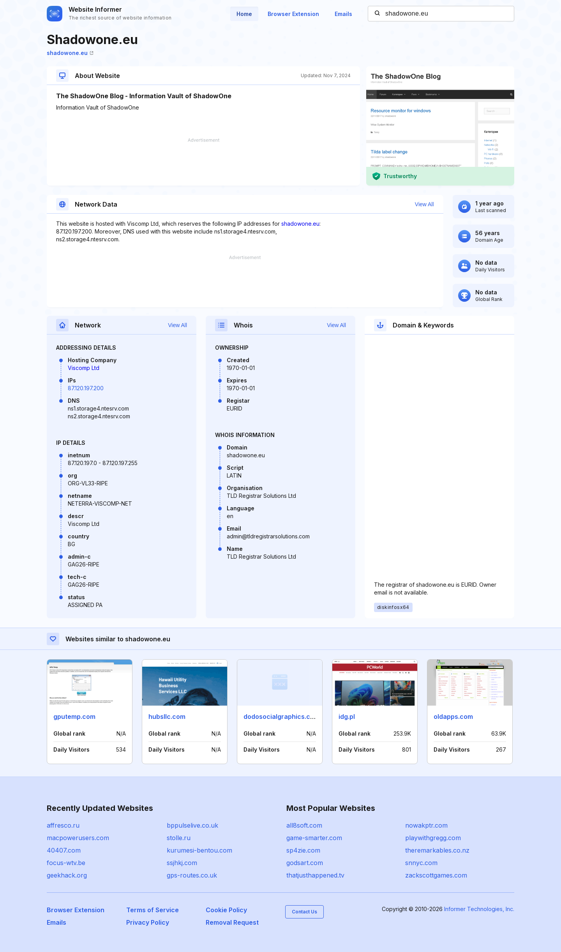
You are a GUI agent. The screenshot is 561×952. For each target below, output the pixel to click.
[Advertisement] (203, 161)
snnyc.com (421, 863)
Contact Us (304, 912)
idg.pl (347, 716)
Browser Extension (293, 14)
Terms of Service (152, 910)
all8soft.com (304, 825)
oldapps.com (453, 716)
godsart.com (304, 863)
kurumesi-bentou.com (199, 850)
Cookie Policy (226, 910)
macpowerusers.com (78, 838)
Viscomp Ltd (83, 368)
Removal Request (232, 922)
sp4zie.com (303, 850)
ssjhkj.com (182, 863)
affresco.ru (63, 825)
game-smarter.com (314, 838)
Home (244, 14)
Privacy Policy (147, 922)
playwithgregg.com (433, 838)
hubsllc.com (166, 716)
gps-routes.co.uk (192, 875)
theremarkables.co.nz (437, 850)
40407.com (64, 850)
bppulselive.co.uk (192, 825)
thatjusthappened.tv (315, 875)
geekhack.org (67, 875)
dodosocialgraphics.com (281, 716)
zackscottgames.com (436, 875)
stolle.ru (179, 838)
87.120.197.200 (86, 388)
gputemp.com (74, 716)
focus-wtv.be (66, 863)
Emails (343, 14)
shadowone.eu (70, 53)
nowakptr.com (426, 825)
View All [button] (424, 204)
